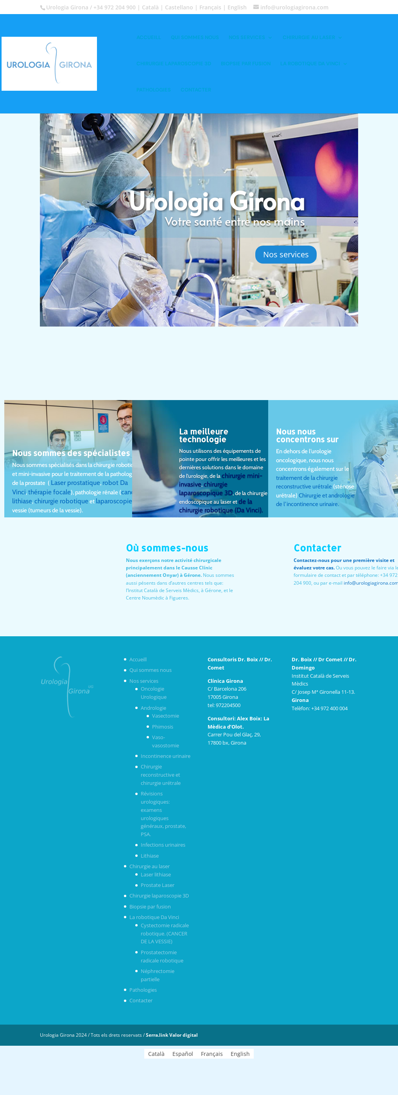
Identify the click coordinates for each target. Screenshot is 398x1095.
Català (150, 7)
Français (210, 7)
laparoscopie (114, 501)
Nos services (247, 38)
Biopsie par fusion (246, 64)
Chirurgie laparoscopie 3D (173, 64)
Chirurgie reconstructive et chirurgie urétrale (161, 774)
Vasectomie (165, 715)
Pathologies (153, 90)
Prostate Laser (157, 885)
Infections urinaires (163, 844)
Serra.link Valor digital (172, 1035)
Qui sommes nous (195, 38)
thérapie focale (49, 492)
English (237, 7)
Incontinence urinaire (165, 755)
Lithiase (150, 855)
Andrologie (153, 707)
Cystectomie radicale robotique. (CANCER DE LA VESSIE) (165, 933)
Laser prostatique (75, 482)
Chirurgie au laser (309, 38)
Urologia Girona (217, 200)
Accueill (148, 38)
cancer (130, 492)
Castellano (179, 7)
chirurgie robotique (61, 501)
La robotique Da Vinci (310, 64)
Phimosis (162, 726)
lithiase (22, 501)
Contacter (196, 90)
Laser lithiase (156, 874)
